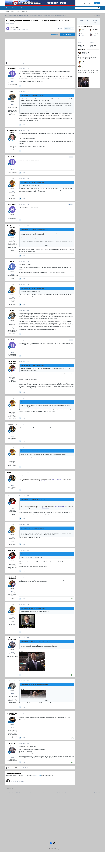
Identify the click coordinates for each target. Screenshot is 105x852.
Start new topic (54, 34)
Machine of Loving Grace (12, 362)
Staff (18, 11)
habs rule (12, 681)
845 (12, 104)
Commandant (12, 496)
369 (12, 436)
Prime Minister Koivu (12, 131)
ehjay (12, 91)
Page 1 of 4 (25, 63)
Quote (24, 85)
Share (60, 28)
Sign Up (97, 3)
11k (12, 375)
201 (12, 81)
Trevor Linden (44, 480)
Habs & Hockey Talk (23, 29)
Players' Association (57, 479)
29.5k (12, 191)
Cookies (53, 846)
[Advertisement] (40, 51)
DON (12, 178)
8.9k (12, 693)
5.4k (12, 652)
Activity (14, 7)
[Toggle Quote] (21, 95)
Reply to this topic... (18, 781)
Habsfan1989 (15, 27)
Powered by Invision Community (52, 849)
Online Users (24, 11)
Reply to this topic (67, 34)
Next (16, 63)
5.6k (12, 274)
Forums (7, 11)
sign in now (38, 775)
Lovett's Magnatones (12, 638)
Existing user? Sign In (86, 3)
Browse (8, 8)
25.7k (12, 508)
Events (12, 11)
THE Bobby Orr (12, 424)
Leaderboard (21, 7)
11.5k (12, 144)
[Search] (82, 8)
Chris (12, 261)
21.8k (12, 240)
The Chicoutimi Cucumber (12, 226)
